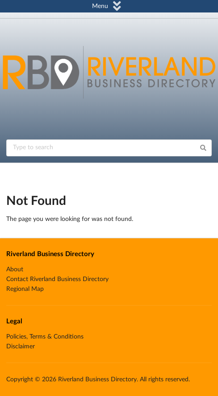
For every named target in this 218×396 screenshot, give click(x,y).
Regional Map (25, 289)
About (14, 269)
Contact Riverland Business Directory (57, 279)
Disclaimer (20, 346)
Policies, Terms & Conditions (45, 337)
